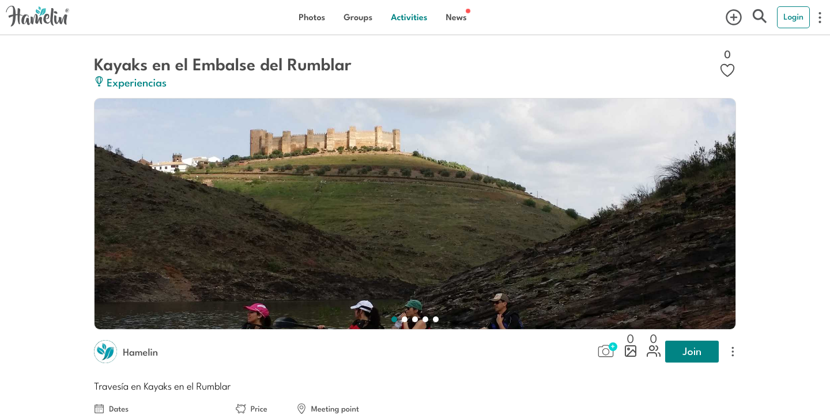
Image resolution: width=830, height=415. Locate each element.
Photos (312, 17)
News (456, 17)
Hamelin (140, 351)
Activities (409, 17)
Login (793, 17)
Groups (358, 17)
